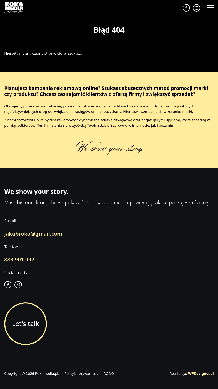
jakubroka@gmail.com (33, 233)
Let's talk (25, 323)
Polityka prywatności (81, 373)
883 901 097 (19, 259)
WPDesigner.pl (201, 373)
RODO (108, 373)
